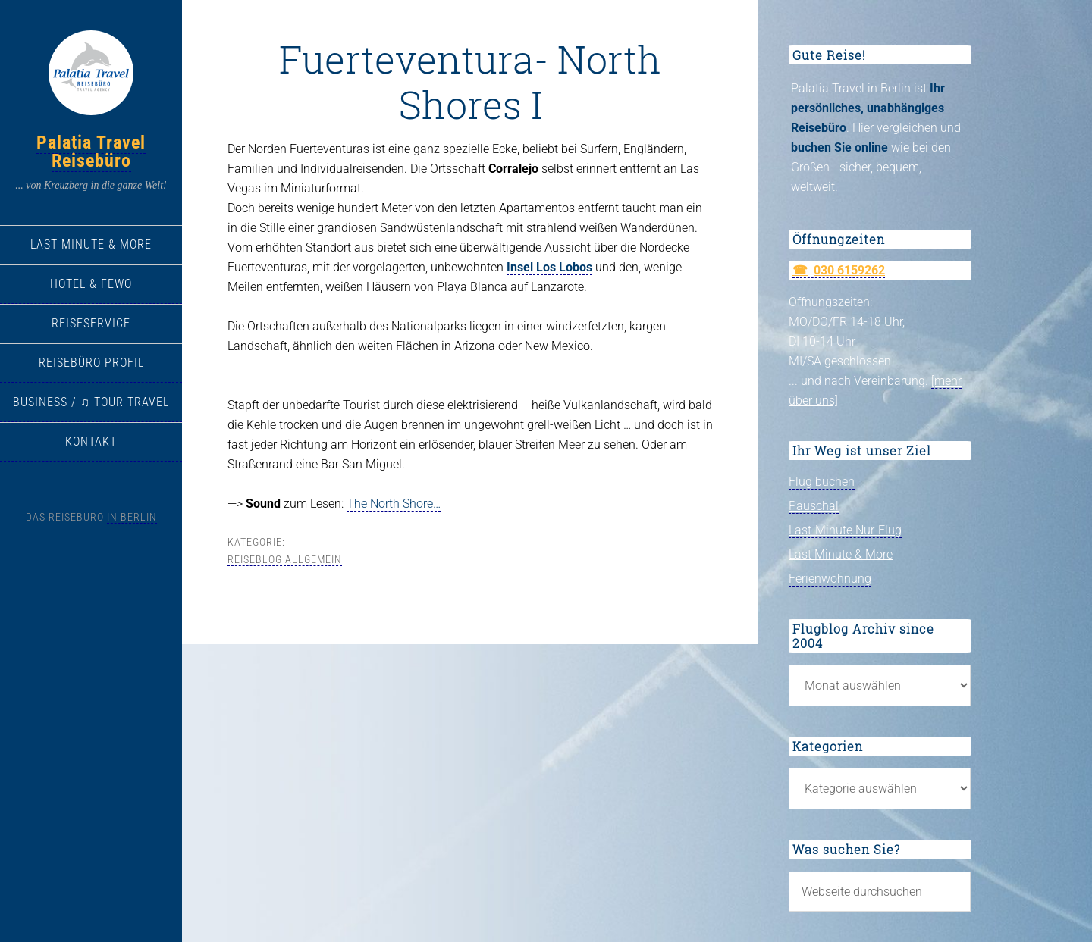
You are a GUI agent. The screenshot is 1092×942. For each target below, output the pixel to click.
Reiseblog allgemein (285, 559)
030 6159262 (849, 270)
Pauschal (814, 506)
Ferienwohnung (830, 578)
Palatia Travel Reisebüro (91, 151)
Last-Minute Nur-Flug (845, 530)
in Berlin (132, 517)
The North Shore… (394, 503)
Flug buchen (822, 481)
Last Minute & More (841, 554)
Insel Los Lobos (549, 267)
